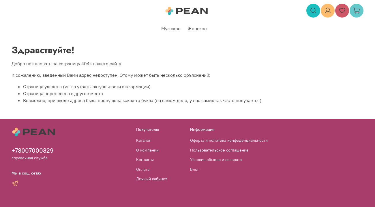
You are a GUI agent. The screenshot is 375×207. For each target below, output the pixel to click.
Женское (197, 28)
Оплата (142, 169)
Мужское (171, 28)
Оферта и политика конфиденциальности (229, 140)
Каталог (143, 140)
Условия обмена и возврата (216, 159)
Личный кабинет (151, 178)
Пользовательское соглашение (219, 150)
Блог (194, 169)
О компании (147, 150)
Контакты (145, 159)
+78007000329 (33, 150)
